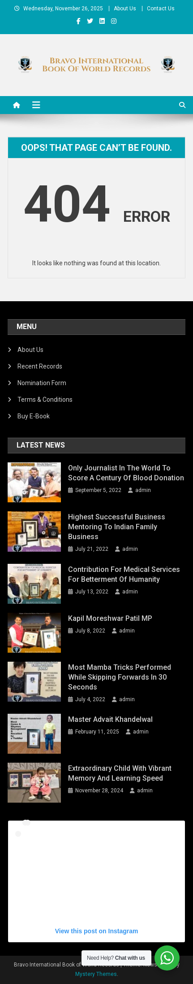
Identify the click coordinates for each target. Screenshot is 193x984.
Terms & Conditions (45, 399)
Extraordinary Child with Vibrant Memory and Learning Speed (120, 773)
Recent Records (39, 366)
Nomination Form (41, 383)
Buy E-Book (33, 416)
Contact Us (161, 8)
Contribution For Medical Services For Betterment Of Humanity (124, 574)
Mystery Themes (96, 974)
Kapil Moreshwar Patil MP (110, 618)
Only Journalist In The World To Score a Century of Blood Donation (126, 473)
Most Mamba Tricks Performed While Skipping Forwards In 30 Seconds (119, 677)
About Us (125, 8)
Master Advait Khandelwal (110, 719)
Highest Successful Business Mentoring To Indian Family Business (116, 527)
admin (143, 490)
